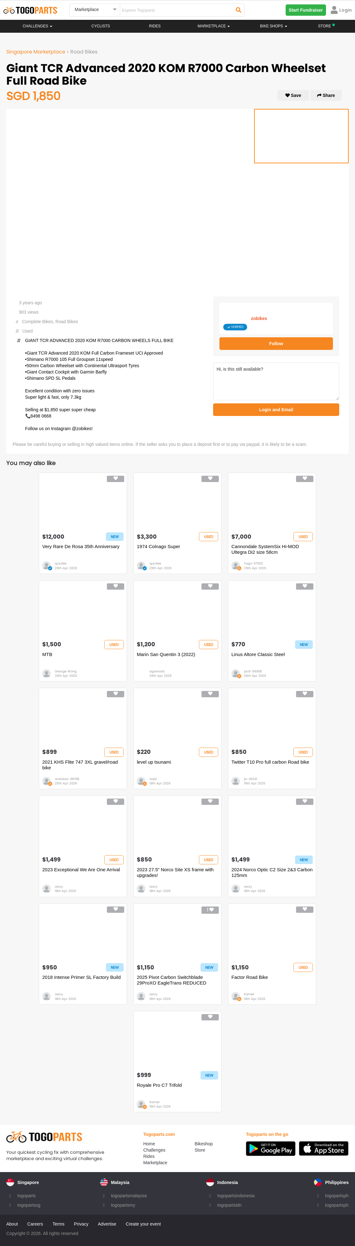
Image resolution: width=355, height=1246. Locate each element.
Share (326, 95)
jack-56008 (253, 671)
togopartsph (336, 1195)
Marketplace (155, 1162)
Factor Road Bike (249, 977)
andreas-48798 (67, 779)
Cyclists (100, 26)
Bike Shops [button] (273, 26)
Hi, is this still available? (276, 381)
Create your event (143, 1223)
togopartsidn (229, 1205)
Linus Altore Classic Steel (258, 654)
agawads (157, 671)
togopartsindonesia (235, 1195)
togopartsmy (123, 1205)
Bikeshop (204, 1143)
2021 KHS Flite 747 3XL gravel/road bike (80, 764)
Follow (276, 343)
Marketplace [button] (214, 26)
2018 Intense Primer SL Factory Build (81, 977)
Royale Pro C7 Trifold (159, 1085)
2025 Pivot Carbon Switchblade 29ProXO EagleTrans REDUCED (171, 979)
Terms (58, 1223)
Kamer (249, 994)
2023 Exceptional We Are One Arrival (81, 869)
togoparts (26, 1195)
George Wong (66, 671)
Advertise (107, 1223)
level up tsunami (154, 762)
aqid (153, 779)
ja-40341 (250, 779)
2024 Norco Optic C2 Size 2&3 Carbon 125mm (272, 872)
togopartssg (28, 1205)
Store (200, 1150)
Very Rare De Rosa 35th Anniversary (80, 546)
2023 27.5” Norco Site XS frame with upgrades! (175, 872)
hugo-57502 (253, 563)
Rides (155, 26)
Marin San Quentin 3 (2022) (166, 654)
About (12, 1223)
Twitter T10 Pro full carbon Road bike (270, 762)
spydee (61, 563)
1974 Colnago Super (158, 546)
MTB (47, 654)
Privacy (81, 1223)
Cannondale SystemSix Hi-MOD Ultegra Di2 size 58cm (265, 549)
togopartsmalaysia (129, 1195)
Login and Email (276, 409)
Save (293, 95)
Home (149, 1143)
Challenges (37, 26)
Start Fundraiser (306, 10)
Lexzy (59, 886)
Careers (35, 1223)
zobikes (259, 318)
